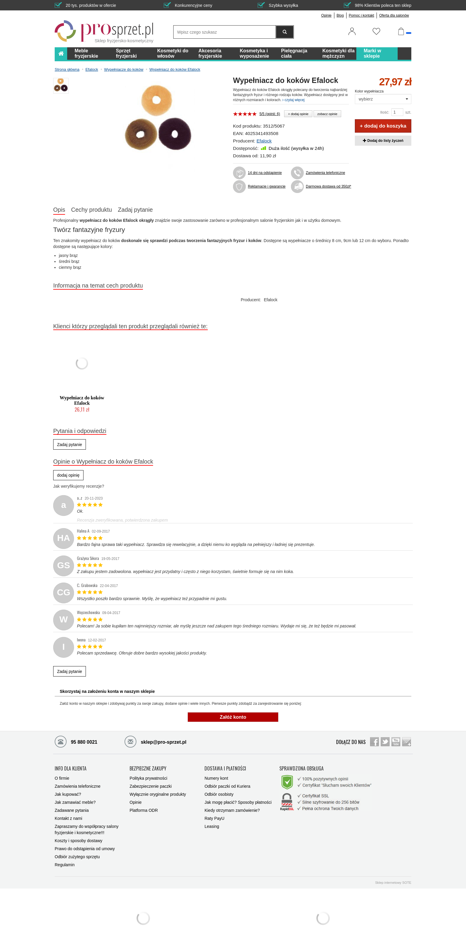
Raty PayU (214, 818)
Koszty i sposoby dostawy (78, 840)
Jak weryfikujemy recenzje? (78, 486)
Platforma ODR (144, 810)
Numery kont (216, 778)
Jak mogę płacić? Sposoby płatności (238, 802)
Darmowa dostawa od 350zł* (327, 186)
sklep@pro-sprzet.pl (155, 741)
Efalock (264, 140)
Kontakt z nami (68, 818)
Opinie (326, 15)
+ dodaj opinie (298, 114)
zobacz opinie (327, 114)
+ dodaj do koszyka (383, 126)
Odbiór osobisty (218, 794)
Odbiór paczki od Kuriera (227, 786)
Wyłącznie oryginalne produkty (158, 794)
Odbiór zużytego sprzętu (77, 856)
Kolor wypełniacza (369, 91)
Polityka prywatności (148, 778)
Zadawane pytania (72, 810)
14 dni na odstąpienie (265, 173)
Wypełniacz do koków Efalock (82, 400)
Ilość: (384, 112)
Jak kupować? (68, 794)
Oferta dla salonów (394, 15)
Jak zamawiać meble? (75, 802)
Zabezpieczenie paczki (151, 786)
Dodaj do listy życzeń (383, 141)
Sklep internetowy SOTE (393, 882)
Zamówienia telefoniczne (325, 173)
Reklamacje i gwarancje (267, 186)
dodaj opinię (68, 475)
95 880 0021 (76, 741)
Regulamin (65, 864)
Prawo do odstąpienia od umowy (85, 848)
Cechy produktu (91, 209)
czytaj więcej (293, 100)
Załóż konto (233, 717)
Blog (340, 15)
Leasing (211, 826)
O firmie (62, 778)
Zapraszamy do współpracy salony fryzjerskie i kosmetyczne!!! (87, 829)
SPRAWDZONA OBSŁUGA (301, 768)
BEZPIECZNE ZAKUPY (148, 768)
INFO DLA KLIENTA (70, 768)
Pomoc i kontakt (361, 15)
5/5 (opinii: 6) (269, 114)
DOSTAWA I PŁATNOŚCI (225, 768)
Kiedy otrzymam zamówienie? (232, 810)
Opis (59, 209)
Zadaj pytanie (135, 209)
